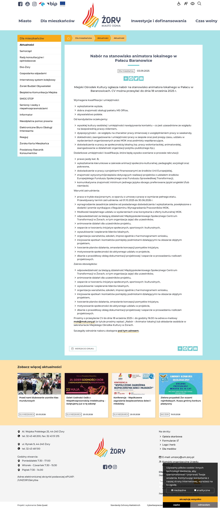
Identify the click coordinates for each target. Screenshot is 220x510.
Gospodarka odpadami (33, 73)
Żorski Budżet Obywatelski (35, 86)
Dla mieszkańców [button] (58, 21)
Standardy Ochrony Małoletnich (125, 505)
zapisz (176, 505)
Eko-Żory (25, 67)
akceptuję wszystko (190, 499)
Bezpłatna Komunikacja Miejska (38, 92)
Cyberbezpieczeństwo (157, 505)
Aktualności (27, 44)
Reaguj (24, 137)
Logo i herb (168, 444)
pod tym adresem (128, 330)
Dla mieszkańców (83, 38)
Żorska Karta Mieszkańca (34, 143)
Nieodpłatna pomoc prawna (36, 121)
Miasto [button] (25, 21)
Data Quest (42, 505)
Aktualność (119, 38)
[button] (186, 3)
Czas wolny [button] (206, 21)
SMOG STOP (27, 98)
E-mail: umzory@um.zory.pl (178, 457)
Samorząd (26, 51)
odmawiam (204, 505)
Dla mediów (169, 449)
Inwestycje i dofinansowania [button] (158, 21)
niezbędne (178, 490)
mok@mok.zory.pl (84, 321)
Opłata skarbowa (172, 436)
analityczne (202, 490)
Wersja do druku (82, 348)
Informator (26, 114)
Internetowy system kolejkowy (37, 79)
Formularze (169, 440)
